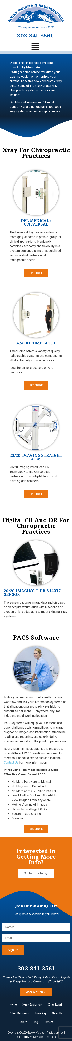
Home (13, 1004)
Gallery (23, 1022)
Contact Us (11, 762)
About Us (56, 1013)
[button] (35, 46)
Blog (35, 1022)
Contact (48, 1022)
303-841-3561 (35, 35)
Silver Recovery (19, 1013)
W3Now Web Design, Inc (43, 1037)
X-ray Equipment (32, 1004)
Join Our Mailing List (36, 906)
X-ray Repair (55, 1004)
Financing (40, 1013)
